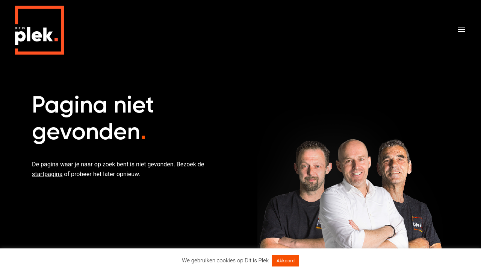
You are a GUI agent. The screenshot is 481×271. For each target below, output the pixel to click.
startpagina (47, 174)
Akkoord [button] (286, 260)
